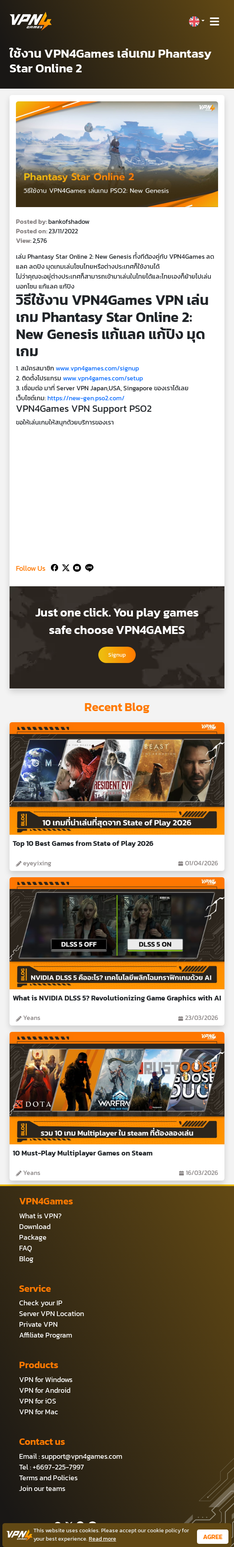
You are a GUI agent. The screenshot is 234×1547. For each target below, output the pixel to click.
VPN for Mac (38, 1411)
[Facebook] (54, 566)
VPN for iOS (37, 1401)
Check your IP (40, 1302)
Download (35, 1226)
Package (33, 1237)
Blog (26, 1258)
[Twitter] (64, 566)
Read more (102, 1539)
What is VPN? (40, 1215)
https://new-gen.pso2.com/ (86, 398)
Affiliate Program (45, 1335)
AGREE (212, 1536)
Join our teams (42, 1488)
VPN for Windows (45, 1379)
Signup (117, 655)
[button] (197, 21)
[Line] (87, 566)
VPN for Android (44, 1390)
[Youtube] (75, 566)
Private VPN (38, 1324)
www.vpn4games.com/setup (103, 378)
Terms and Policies (48, 1477)
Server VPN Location (51, 1313)
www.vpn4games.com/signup (97, 368)
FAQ (25, 1248)
